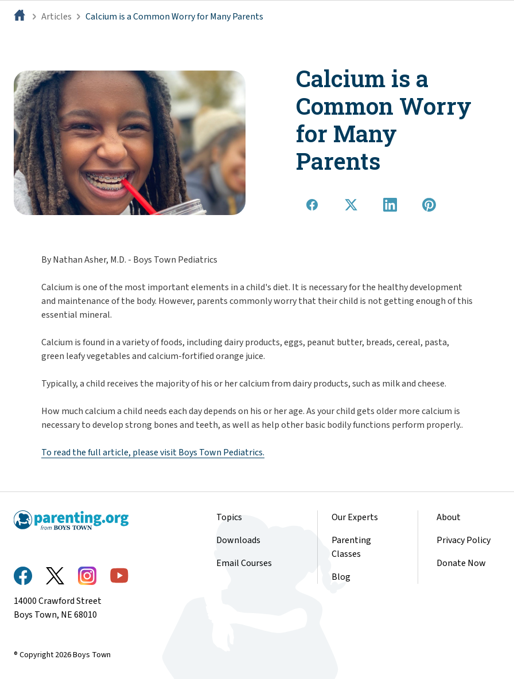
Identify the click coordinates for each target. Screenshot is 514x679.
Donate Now (461, 563)
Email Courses (244, 563)
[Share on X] (351, 205)
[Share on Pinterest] (429, 205)
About (449, 517)
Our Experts (355, 517)
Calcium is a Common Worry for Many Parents (174, 16)
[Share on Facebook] (312, 205)
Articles (56, 16)
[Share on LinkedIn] (390, 205)
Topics (229, 517)
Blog (341, 577)
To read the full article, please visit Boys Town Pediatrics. (152, 452)
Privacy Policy (463, 540)
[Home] (21, 16)
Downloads (238, 540)
